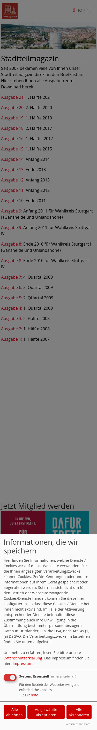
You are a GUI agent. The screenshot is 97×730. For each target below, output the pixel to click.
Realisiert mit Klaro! (78, 724)
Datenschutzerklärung (23, 658)
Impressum (22, 663)
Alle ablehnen (14, 712)
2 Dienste (28, 695)
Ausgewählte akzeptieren (46, 712)
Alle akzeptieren (79, 712)
